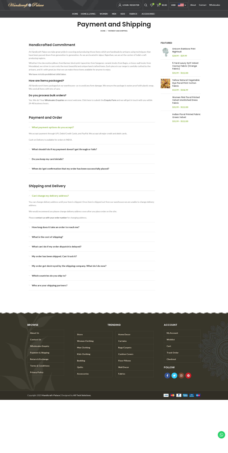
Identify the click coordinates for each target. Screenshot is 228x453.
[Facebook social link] (167, 375)
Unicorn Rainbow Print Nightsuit (183, 50)
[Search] (146, 5)
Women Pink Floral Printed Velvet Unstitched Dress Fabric (186, 100)
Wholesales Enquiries (54, 100)
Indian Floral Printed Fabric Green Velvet (186, 116)
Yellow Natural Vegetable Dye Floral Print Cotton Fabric (186, 83)
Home (102, 31)
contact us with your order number (51, 217)
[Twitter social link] (174, 375)
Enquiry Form (110, 100)
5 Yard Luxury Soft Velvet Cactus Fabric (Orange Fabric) (185, 66)
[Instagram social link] (181, 375)
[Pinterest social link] (188, 375)
